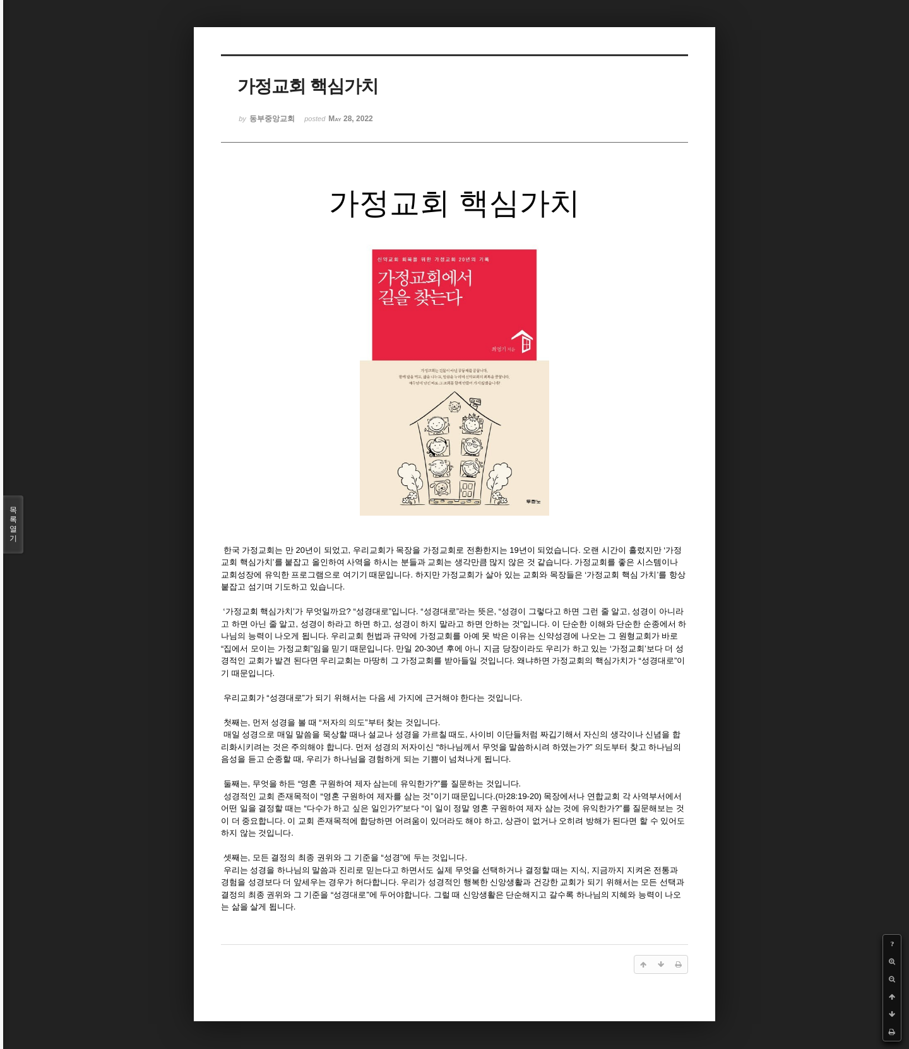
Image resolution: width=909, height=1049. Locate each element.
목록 (13, 524)
